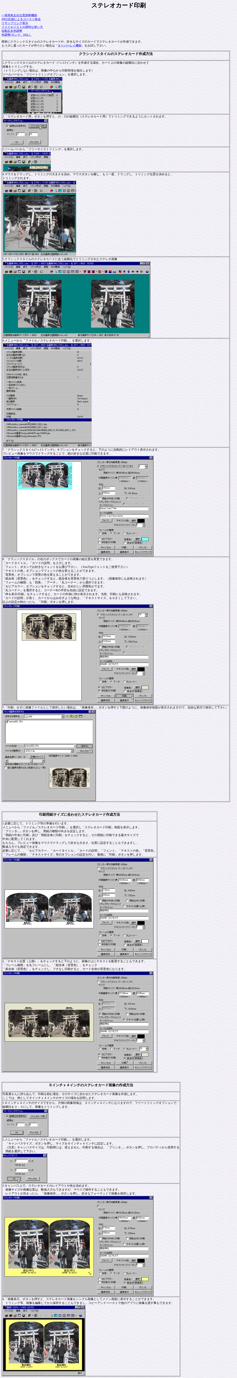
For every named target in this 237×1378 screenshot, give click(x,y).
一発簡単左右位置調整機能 (19, 15)
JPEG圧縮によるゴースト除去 (21, 19)
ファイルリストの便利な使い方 (22, 27)
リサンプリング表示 (14, 23)
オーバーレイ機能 (69, 45)
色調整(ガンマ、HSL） (16, 34)
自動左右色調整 (11, 30)
